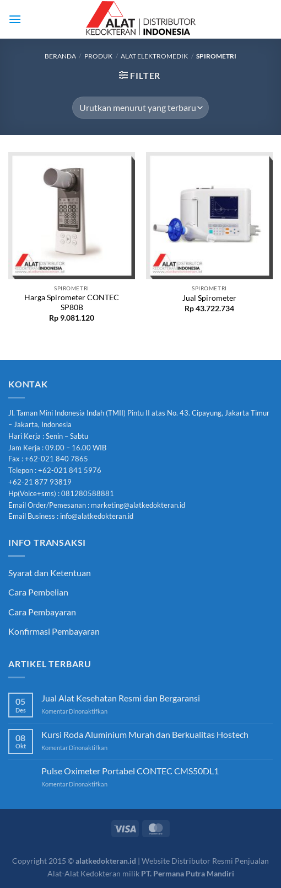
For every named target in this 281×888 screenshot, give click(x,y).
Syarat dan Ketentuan (49, 572)
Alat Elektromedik (154, 56)
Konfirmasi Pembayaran (54, 631)
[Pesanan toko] (140, 108)
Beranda (60, 56)
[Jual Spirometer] (209, 215)
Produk (98, 56)
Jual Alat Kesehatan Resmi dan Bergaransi (120, 698)
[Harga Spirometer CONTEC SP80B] (71, 215)
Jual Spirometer (209, 298)
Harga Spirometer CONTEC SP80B (71, 302)
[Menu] (14, 19)
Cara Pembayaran (42, 612)
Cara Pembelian (38, 592)
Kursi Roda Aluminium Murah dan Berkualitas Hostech (144, 734)
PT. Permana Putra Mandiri (187, 873)
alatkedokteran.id (105, 860)
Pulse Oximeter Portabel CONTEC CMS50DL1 (130, 770)
